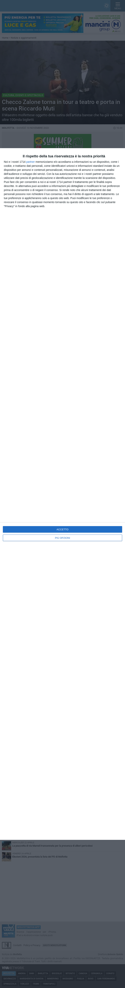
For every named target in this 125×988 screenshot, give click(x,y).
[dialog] (62, 494)
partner (30, 161)
